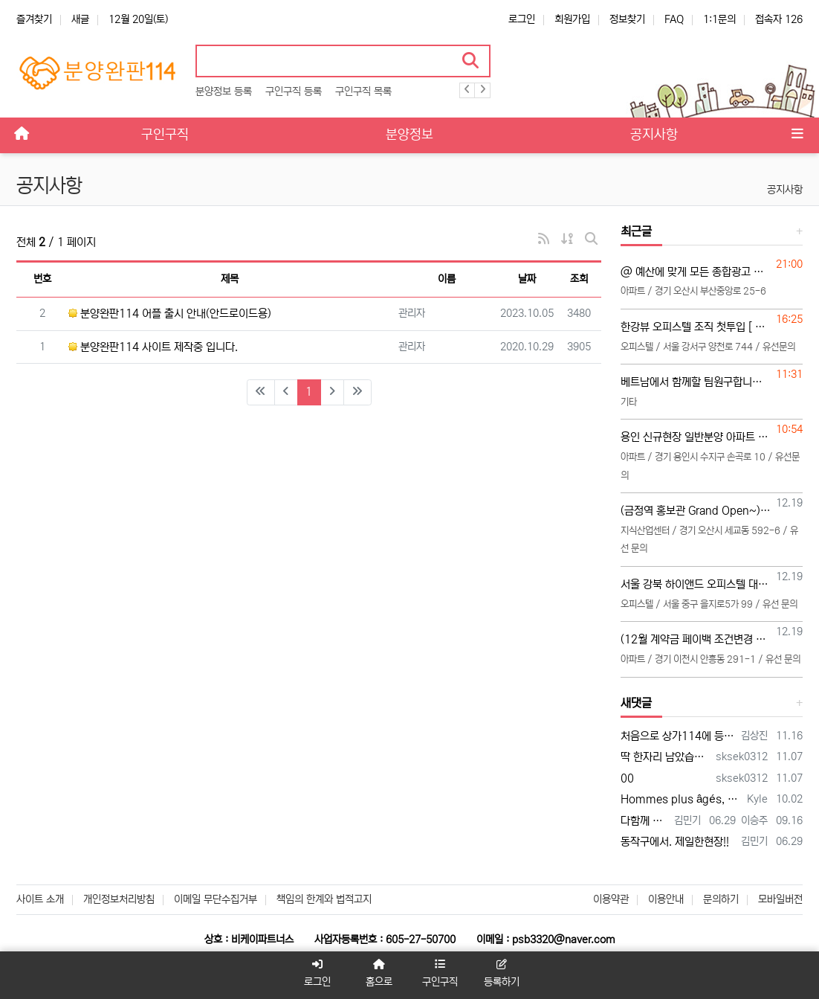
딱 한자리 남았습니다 (665, 757)
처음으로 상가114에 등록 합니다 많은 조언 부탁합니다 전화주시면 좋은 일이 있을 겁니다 (678, 736)
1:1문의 (719, 19)
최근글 (636, 231)
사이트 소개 (40, 899)
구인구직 (440, 973)
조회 (579, 279)
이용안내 (666, 899)
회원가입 (572, 19)
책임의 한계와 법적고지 (324, 899)
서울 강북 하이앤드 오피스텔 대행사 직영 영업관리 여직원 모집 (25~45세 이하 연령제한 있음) (696, 584)
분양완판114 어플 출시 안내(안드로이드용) (169, 313)
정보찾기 (627, 19)
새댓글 (636, 703)
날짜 (527, 279)
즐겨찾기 (34, 19)
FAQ (674, 19)
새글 (80, 19)
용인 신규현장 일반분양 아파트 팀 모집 (696, 437)
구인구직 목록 (363, 91)
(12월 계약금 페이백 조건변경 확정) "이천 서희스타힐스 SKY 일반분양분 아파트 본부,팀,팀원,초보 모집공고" (696, 639)
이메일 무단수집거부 (215, 899)
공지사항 (785, 190)
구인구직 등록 (293, 91)
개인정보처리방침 (119, 899)
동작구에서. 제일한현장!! (675, 841)
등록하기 (502, 973)
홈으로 (379, 973)
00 (627, 778)
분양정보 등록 (223, 91)
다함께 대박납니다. (645, 821)
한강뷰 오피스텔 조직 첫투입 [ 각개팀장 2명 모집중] (696, 327)
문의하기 (721, 899)
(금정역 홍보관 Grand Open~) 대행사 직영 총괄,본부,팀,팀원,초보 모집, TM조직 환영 (696, 510)
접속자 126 (779, 19)
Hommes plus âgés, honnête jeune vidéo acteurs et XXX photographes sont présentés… (681, 799)
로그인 (521, 19)
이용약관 (611, 899)
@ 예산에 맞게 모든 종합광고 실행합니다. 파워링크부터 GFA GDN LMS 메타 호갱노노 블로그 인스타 (696, 272)
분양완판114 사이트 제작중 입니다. (153, 347)
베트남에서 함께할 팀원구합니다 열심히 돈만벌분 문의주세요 (696, 382)
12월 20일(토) (138, 19)
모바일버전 (780, 899)
